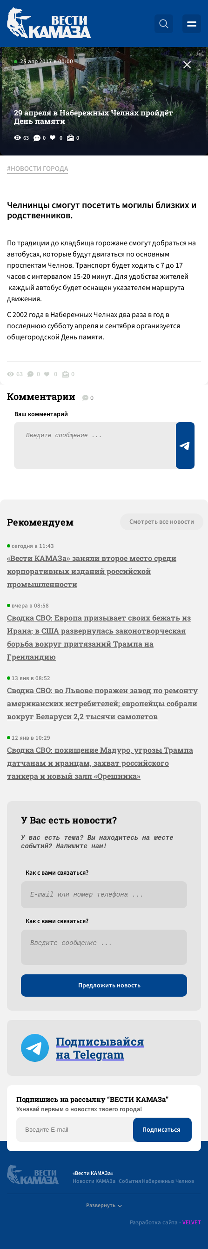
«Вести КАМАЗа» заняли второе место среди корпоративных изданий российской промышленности (91, 571)
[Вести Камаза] (49, 23)
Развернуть (104, 1205)
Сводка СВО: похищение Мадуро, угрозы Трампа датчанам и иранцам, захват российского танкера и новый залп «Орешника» (100, 763)
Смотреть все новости (161, 522)
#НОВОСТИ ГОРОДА (37, 169)
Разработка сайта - (165, 1223)
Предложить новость (109, 985)
